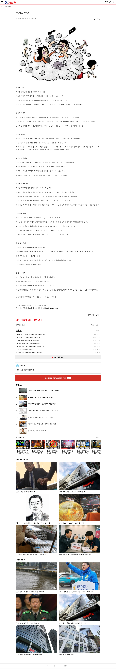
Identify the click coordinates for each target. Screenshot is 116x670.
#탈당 (40, 320)
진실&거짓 (8, 6)
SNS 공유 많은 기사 (22, 460)
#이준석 (34, 320)
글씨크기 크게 (99, 19)
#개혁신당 (24, 320)
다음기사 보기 (95, 325)
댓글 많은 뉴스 (20, 560)
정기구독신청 (67, 666)
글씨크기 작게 (94, 19)
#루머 (18, 320)
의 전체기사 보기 (93, 315)
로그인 (48, 666)
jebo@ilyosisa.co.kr (51, 308)
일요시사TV (20, 437)
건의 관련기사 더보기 (58, 357)
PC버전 (53, 666)
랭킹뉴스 (19, 385)
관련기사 (19, 330)
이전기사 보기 (21, 325)
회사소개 (59, 666)
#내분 (29, 320)
